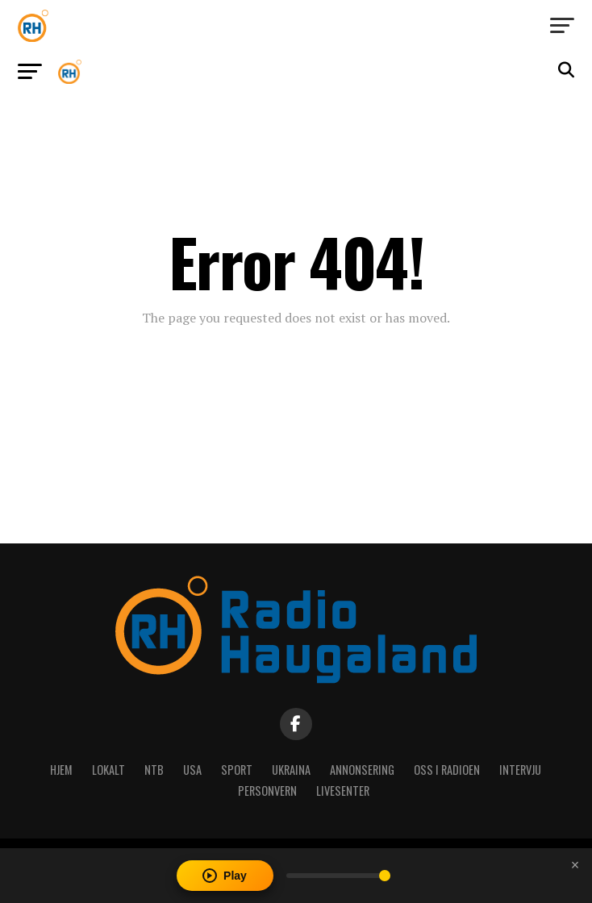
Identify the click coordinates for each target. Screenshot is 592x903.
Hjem (61, 769)
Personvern (267, 790)
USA (192, 769)
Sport (236, 769)
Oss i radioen (447, 769)
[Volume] (338, 875)
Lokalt (108, 769)
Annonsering (362, 769)
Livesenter (342, 790)
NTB (154, 769)
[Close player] (575, 865)
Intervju (520, 769)
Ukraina (291, 769)
